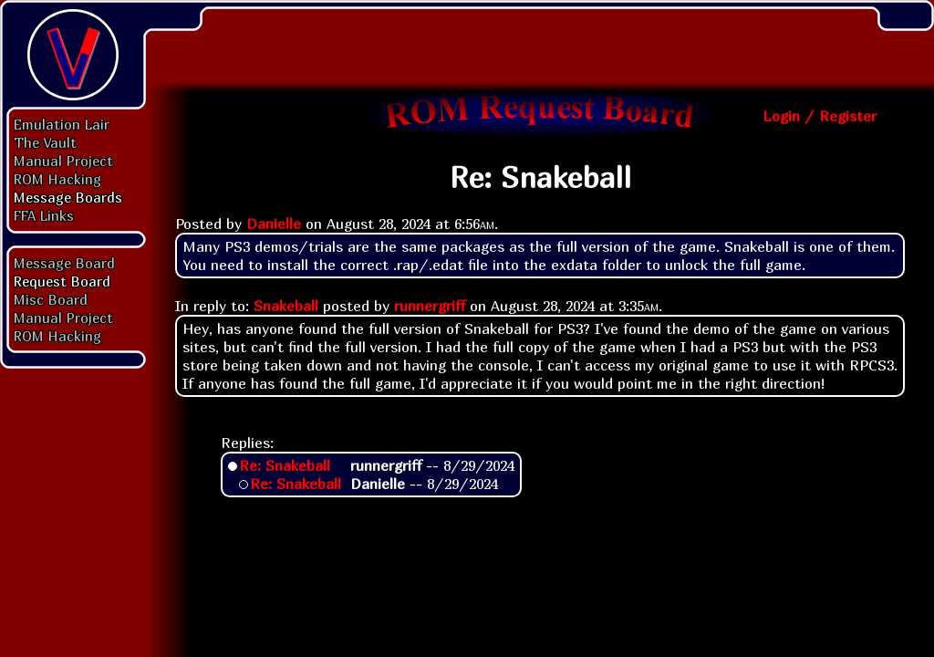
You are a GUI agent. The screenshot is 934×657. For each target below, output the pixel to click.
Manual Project (63, 160)
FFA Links (44, 215)
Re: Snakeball (284, 465)
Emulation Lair (61, 124)
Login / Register (820, 116)
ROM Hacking (57, 179)
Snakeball (286, 306)
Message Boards (68, 197)
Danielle (273, 223)
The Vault (45, 142)
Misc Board (51, 299)
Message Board (64, 263)
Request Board (62, 281)
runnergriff (429, 306)
